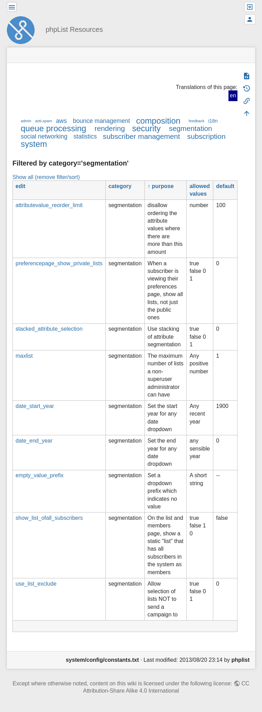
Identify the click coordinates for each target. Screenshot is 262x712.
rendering (109, 128)
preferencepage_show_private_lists (59, 263)
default (225, 186)
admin (26, 121)
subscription (206, 136)
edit (20, 186)
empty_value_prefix (40, 475)
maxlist (24, 356)
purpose (163, 186)
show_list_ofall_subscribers (49, 518)
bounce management (101, 120)
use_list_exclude (36, 584)
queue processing (53, 128)
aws (61, 120)
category (120, 186)
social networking (44, 136)
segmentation (190, 128)
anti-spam (43, 121)
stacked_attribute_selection (49, 329)
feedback (196, 121)
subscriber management (141, 136)
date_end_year (34, 441)
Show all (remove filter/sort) (46, 177)
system (34, 144)
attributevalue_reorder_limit (49, 205)
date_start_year (35, 406)
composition (158, 120)
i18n (212, 121)
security (146, 128)
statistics (85, 136)
